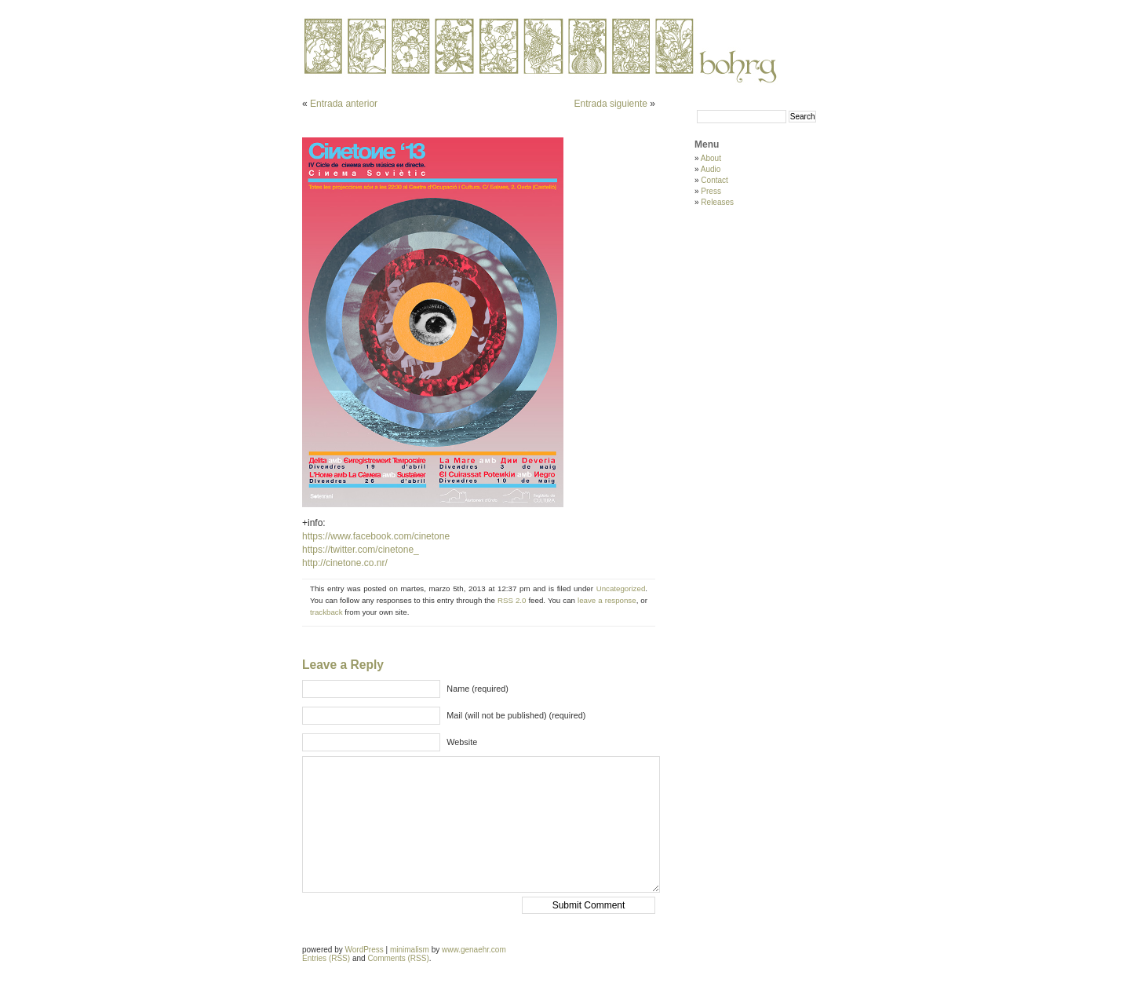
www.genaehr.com (474, 949)
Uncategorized (621, 588)
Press (711, 191)
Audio (711, 169)
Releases (717, 202)
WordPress (363, 949)
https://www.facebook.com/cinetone (376, 536)
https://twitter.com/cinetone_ (360, 549)
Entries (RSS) (326, 958)
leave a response (607, 600)
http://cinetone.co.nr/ (345, 562)
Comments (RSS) (397, 958)
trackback (326, 612)
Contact (714, 180)
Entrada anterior (343, 103)
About (711, 158)
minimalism (409, 949)
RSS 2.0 (512, 600)
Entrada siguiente (610, 103)
